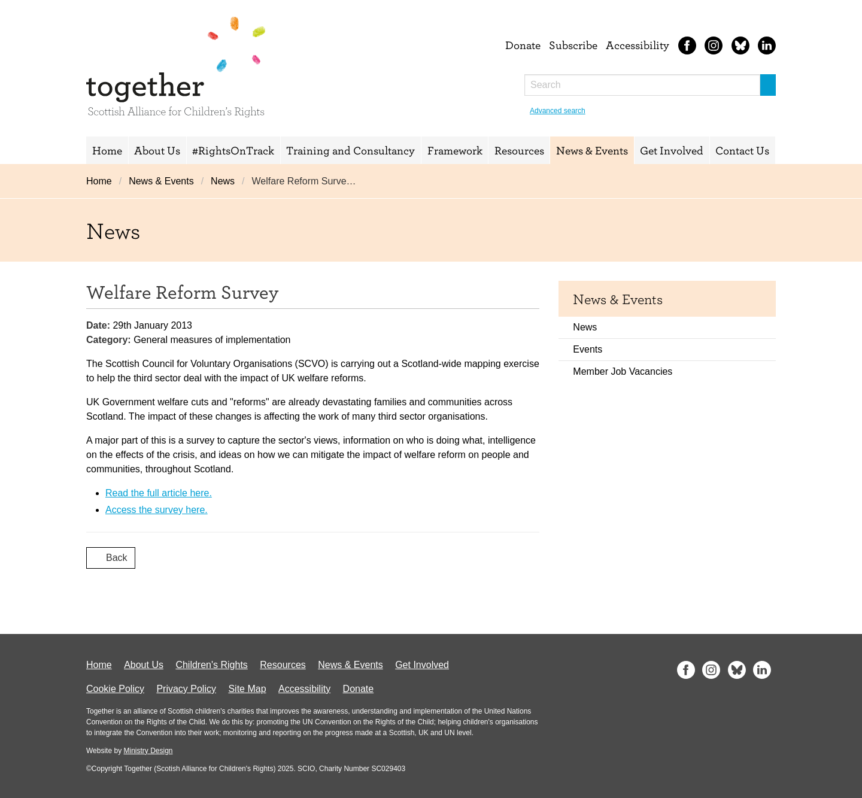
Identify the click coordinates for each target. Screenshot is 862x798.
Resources (519, 150)
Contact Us (742, 150)
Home (107, 150)
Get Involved (671, 150)
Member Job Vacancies (622, 371)
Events (587, 349)
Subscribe (573, 44)
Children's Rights (211, 665)
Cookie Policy (115, 689)
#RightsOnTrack (233, 150)
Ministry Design (147, 751)
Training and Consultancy (350, 150)
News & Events (592, 150)
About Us (157, 150)
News (223, 181)
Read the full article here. (158, 493)
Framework (454, 150)
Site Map (247, 689)
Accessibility (637, 44)
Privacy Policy (186, 689)
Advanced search (557, 111)
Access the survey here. (156, 510)
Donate (523, 44)
